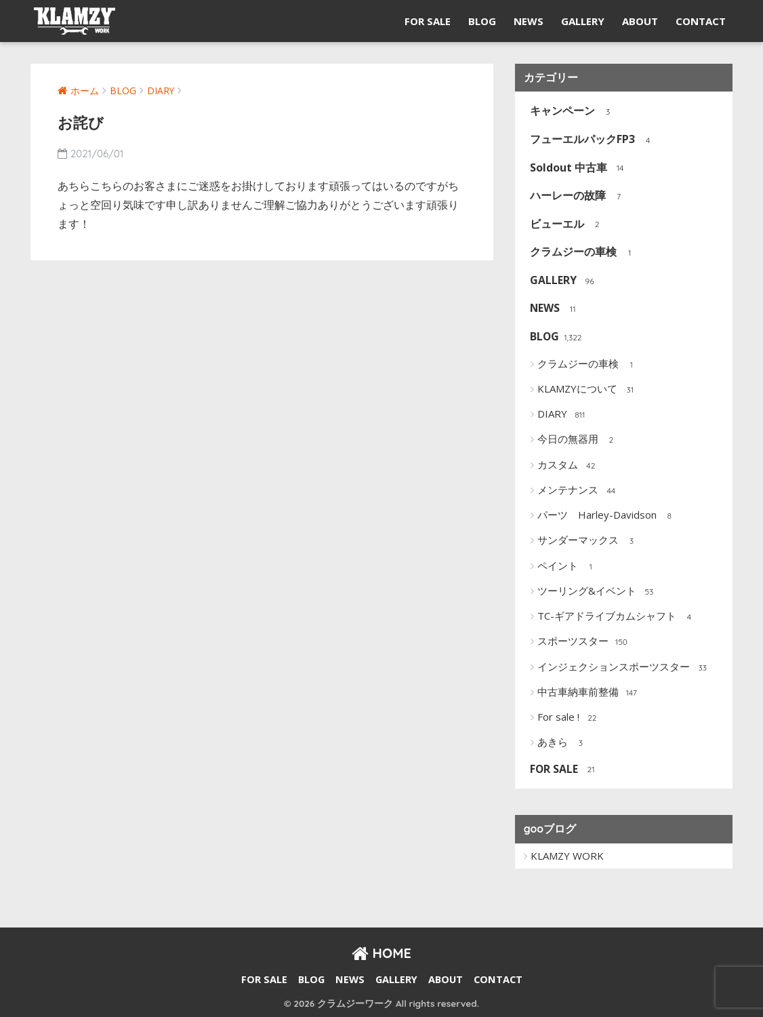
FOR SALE (428, 21)
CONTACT (701, 21)
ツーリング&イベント (597, 591)
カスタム (568, 465)
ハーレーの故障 (575, 196)
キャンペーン (570, 111)
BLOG (482, 21)
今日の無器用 (578, 439)
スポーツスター (583, 641)
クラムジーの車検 (580, 252)
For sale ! (568, 717)
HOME (381, 952)
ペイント (568, 566)
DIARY (562, 414)
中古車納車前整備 (588, 692)
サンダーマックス (588, 540)
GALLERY (582, 21)
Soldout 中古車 (576, 167)
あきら (563, 742)
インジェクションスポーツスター (624, 667)
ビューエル (564, 224)
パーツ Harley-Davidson (607, 515)
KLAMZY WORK (567, 855)
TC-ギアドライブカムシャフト (617, 616)
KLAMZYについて (587, 389)
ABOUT (640, 21)
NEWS (528, 21)
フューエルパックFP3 (590, 140)
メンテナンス (578, 490)
